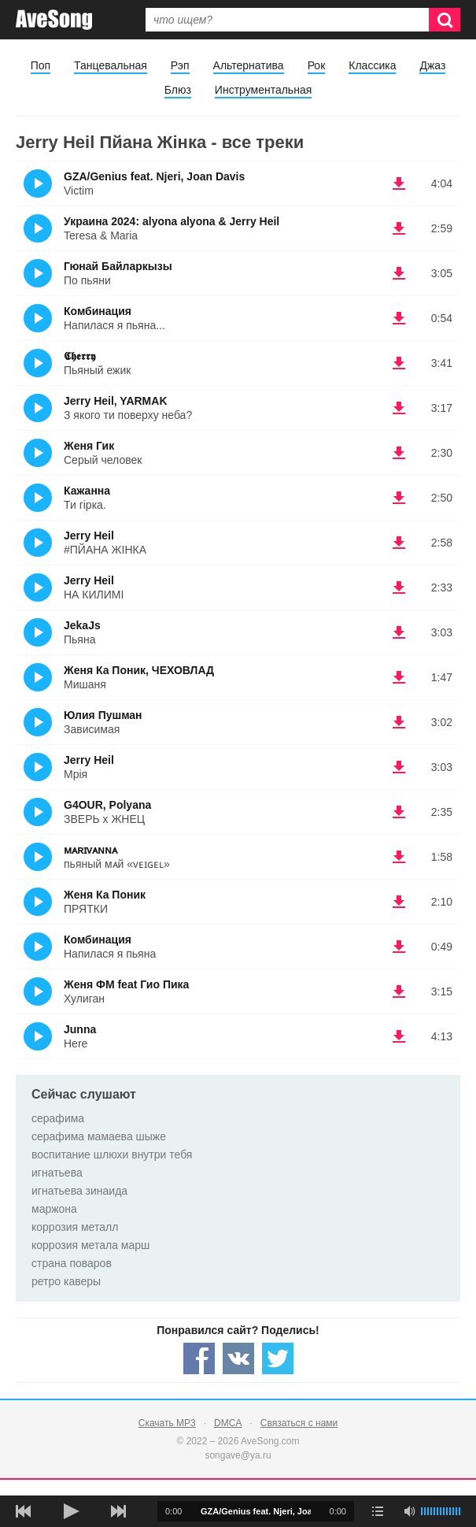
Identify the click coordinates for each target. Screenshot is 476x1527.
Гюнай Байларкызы (118, 266)
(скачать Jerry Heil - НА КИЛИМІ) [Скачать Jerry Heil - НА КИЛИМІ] (399, 587)
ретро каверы (66, 1281)
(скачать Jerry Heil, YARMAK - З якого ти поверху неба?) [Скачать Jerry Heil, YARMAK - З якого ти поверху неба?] (399, 408)
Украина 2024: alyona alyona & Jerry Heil (171, 221)
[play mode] (378, 1511)
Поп (40, 65)
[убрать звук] (409, 1511)
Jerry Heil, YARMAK (116, 401)
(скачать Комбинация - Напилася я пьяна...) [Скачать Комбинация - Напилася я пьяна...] (399, 318)
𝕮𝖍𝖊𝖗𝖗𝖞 (79, 356)
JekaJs (82, 625)
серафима (57, 1118)
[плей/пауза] (70, 1511)
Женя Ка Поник (105, 894)
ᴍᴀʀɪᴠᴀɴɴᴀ (90, 849)
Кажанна (87, 490)
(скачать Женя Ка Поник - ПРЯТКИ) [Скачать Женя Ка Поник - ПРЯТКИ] (399, 902)
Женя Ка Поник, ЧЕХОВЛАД (139, 670)
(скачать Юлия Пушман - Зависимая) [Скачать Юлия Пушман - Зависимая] (399, 722)
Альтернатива (248, 65)
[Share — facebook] (199, 1358)
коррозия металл (74, 1227)
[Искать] (444, 20)
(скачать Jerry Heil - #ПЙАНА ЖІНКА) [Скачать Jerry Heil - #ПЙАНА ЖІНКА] (399, 542)
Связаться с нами (299, 1423)
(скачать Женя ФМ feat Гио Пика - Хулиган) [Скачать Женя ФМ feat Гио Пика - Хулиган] (399, 991)
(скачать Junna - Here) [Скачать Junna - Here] (399, 1036)
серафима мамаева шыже (98, 1136)
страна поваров (71, 1263)
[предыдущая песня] (23, 1511)
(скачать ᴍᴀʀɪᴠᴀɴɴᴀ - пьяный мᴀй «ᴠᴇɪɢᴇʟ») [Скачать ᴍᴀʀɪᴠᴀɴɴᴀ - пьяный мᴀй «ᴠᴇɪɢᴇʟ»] (399, 857)
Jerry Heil (89, 535)
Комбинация (97, 311)
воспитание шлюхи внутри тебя (111, 1154)
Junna (80, 1029)
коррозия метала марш (90, 1245)
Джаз (432, 65)
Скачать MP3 (167, 1423)
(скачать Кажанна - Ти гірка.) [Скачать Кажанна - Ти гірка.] (399, 498)
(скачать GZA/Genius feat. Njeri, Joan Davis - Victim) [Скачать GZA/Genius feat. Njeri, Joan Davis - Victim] (399, 183)
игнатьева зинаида (79, 1190)
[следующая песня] (118, 1511)
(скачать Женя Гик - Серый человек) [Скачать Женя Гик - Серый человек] (399, 453)
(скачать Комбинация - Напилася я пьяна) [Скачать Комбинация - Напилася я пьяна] (399, 946)
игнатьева (57, 1172)
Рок (317, 65)
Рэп (180, 65)
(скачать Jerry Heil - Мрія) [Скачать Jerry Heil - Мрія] (399, 767)
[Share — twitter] (277, 1358)
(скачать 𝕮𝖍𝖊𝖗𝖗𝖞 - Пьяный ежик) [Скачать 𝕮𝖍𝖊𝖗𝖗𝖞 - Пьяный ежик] (399, 363)
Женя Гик (89, 445)
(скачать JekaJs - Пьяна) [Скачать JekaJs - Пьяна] (399, 632)
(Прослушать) (38, 183)
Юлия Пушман (103, 715)
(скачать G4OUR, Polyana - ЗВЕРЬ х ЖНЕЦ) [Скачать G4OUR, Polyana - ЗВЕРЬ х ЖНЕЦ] (399, 812)
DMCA (228, 1423)
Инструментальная (263, 89)
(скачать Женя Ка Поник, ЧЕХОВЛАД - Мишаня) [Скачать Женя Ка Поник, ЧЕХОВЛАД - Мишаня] (399, 677)
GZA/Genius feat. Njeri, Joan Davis (154, 176)
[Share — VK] (238, 1358)
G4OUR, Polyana (107, 805)
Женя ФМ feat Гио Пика (126, 984)
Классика (372, 65)
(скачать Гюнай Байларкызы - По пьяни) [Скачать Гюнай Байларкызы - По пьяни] (399, 273)
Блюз (177, 89)
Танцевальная (110, 65)
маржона (54, 1209)
